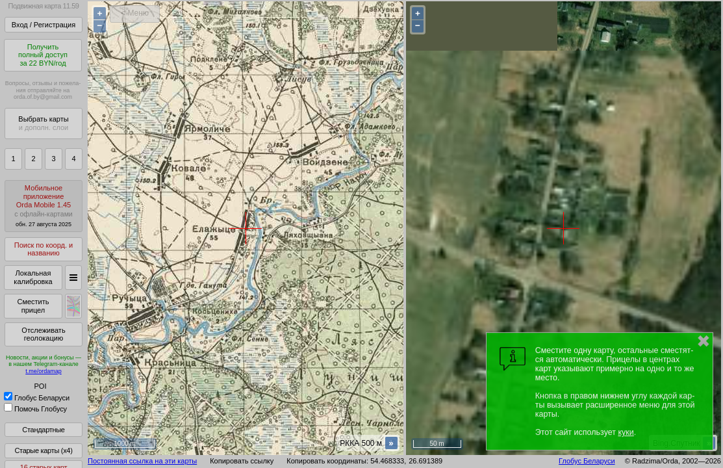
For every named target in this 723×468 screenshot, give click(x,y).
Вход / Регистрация (43, 25)
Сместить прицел (33, 306)
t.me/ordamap (43, 371)
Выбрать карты (43, 123)
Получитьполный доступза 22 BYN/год (43, 55)
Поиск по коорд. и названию (43, 249)
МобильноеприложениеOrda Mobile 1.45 (43, 206)
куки (625, 432)
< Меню (135, 13)
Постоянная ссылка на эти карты (142, 461)
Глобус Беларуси (37, 398)
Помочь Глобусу (35, 409)
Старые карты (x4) (43, 450)
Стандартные (43, 430)
